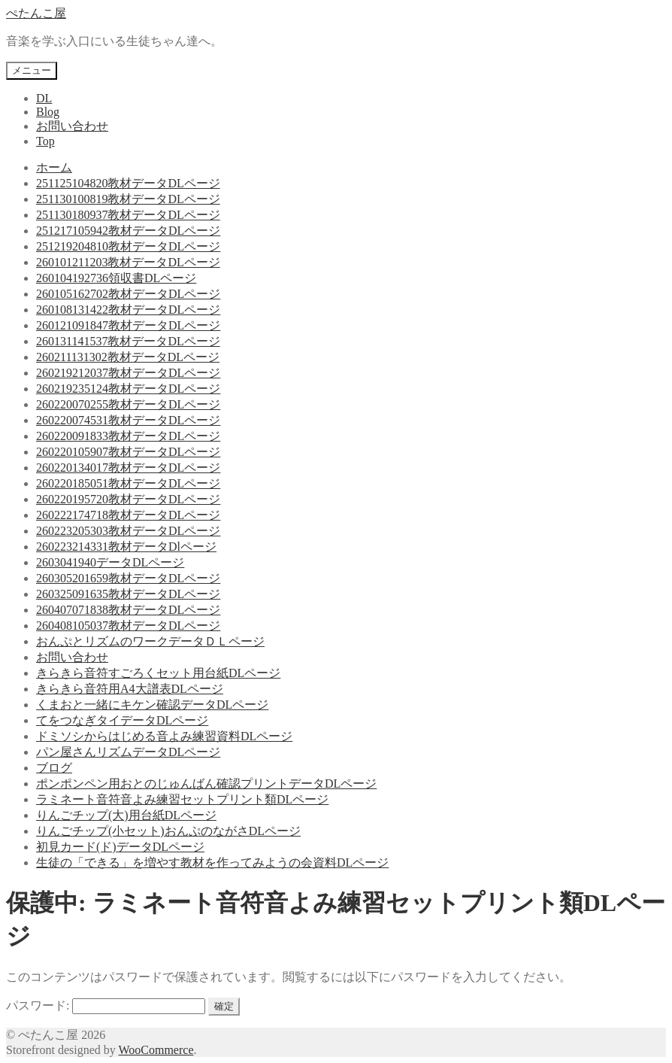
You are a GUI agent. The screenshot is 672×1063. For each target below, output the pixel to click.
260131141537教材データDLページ (128, 341)
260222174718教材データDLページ (128, 515)
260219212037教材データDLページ (128, 372)
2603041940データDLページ (110, 562)
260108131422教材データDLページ (128, 309)
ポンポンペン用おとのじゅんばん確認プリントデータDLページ (206, 783)
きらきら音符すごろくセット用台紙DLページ (158, 673)
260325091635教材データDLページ (128, 594)
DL (44, 98)
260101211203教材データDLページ (128, 262)
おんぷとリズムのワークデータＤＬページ (150, 641)
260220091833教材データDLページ (128, 436)
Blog (47, 111)
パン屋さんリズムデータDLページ (128, 752)
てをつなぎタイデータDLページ (122, 720)
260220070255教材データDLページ (128, 404)
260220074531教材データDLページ (128, 420)
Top (45, 141)
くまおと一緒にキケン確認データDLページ (152, 704)
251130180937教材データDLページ (128, 214)
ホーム (54, 167)
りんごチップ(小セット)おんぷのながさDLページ (168, 831)
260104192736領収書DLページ (116, 278)
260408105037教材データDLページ (128, 625)
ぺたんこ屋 (36, 13)
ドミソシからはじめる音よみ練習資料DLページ (164, 736)
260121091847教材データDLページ (128, 325)
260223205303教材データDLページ (128, 530)
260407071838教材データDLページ (128, 609)
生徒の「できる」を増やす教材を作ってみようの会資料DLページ (212, 862)
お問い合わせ (72, 126)
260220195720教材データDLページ (128, 499)
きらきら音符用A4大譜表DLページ (129, 688)
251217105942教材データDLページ (128, 230)
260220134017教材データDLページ (128, 467)
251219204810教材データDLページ (128, 246)
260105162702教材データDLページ (128, 293)
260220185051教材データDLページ (128, 483)
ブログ (54, 767)
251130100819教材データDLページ (128, 199)
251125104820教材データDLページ (128, 183)
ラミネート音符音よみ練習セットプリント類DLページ (182, 799)
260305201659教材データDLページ (128, 578)
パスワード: (105, 1005)
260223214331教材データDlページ (126, 546)
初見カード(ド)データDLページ (120, 846)
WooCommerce (155, 1049)
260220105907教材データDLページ (128, 451)
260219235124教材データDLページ (128, 388)
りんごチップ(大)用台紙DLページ (126, 815)
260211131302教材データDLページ (127, 357)
